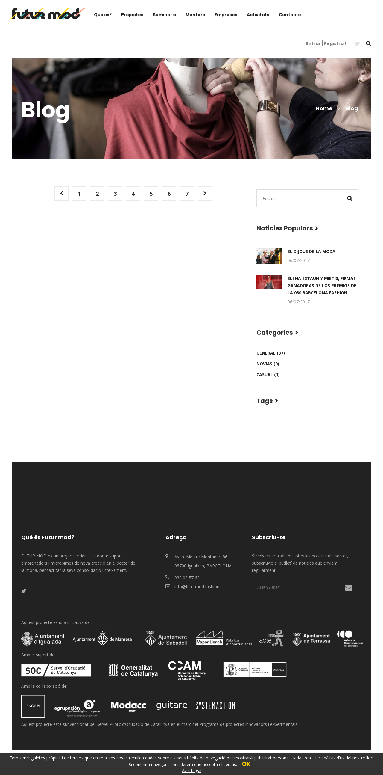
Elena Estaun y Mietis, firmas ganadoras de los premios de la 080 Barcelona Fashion (322, 285)
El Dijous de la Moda (311, 251)
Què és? (103, 15)
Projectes (132, 15)
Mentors (195, 15)
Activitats (258, 15)
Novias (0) (267, 364)
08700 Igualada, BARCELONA (203, 566)
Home (324, 108)
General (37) (270, 353)
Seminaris (164, 15)
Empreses (226, 15)
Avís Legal (191, 770)
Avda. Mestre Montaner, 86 (200, 557)
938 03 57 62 (187, 578)
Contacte (290, 15)
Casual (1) (268, 374)
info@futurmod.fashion (196, 586)
